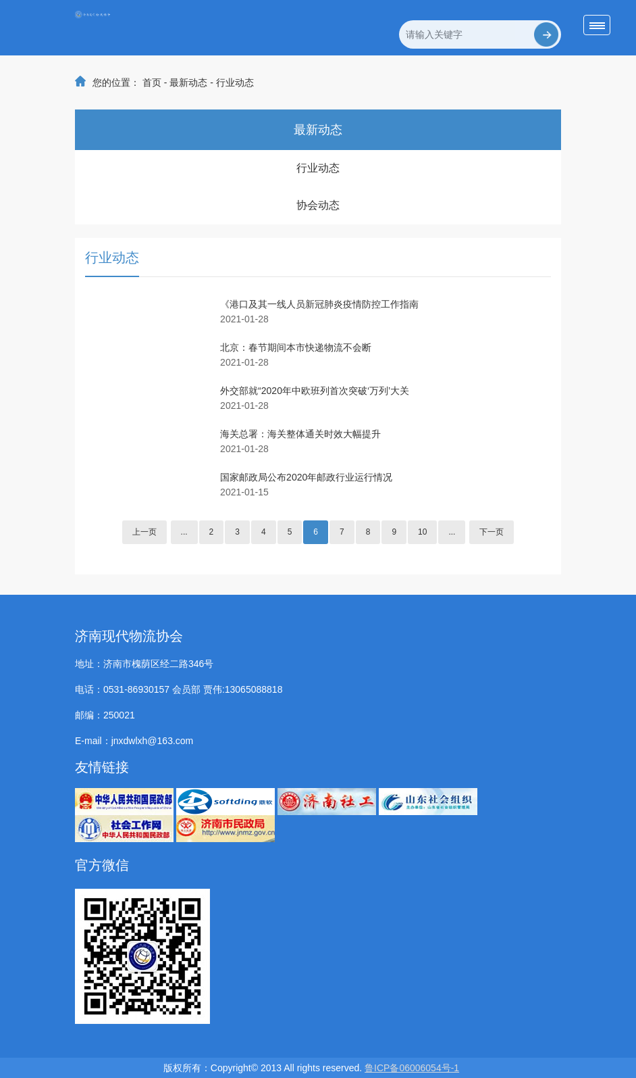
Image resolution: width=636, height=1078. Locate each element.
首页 (151, 82)
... (184, 532)
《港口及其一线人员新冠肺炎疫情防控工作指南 (319, 304)
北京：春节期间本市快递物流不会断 (295, 347)
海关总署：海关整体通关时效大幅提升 (300, 433)
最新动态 (188, 82)
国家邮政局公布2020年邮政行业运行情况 (306, 477)
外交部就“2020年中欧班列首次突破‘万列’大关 (314, 390)
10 (422, 532)
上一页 (144, 532)
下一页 (491, 532)
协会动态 (318, 205)
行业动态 (235, 82)
